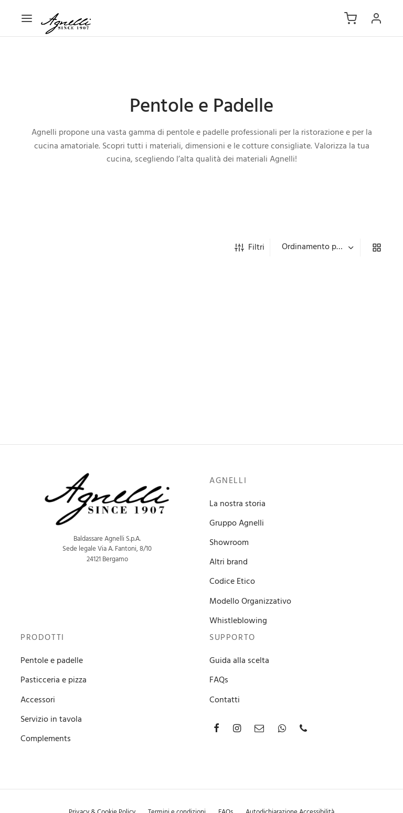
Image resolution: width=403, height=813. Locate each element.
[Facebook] (216, 730)
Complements (45, 739)
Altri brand (228, 562)
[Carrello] (350, 18)
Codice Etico (232, 582)
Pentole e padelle (51, 661)
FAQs (218, 680)
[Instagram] (237, 730)
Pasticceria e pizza (53, 680)
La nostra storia (237, 504)
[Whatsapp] (282, 730)
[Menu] (26, 18)
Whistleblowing (238, 621)
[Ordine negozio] (316, 248)
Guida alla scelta (239, 661)
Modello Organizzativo (250, 601)
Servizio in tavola (51, 719)
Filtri (249, 247)
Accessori (37, 700)
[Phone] (303, 730)
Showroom (229, 543)
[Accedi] (376, 18)
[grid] (377, 247)
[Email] (259, 730)
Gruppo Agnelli (236, 523)
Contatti (224, 700)
